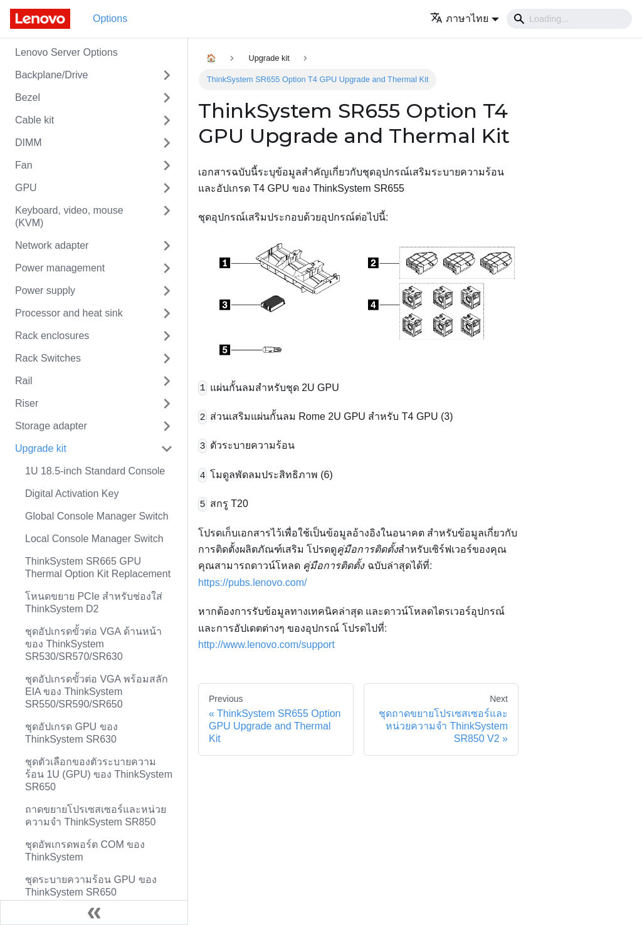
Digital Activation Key (71, 493)
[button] (464, 18)
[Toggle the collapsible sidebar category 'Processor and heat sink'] (166, 313)
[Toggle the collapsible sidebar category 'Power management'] (166, 268)
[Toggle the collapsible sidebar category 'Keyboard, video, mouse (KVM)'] (166, 217)
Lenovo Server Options (66, 52)
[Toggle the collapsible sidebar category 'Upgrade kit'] (166, 449)
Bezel (27, 97)
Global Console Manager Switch (97, 516)
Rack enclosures (52, 335)
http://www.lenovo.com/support (266, 644)
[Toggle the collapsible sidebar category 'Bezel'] (166, 98)
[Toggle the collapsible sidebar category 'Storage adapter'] (166, 426)
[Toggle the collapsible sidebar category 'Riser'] (166, 404)
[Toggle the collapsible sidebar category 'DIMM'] (166, 143)
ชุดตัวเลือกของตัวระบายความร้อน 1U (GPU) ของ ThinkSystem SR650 (98, 774)
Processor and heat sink (69, 313)
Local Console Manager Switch (94, 538)
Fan (24, 165)
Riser (26, 403)
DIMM (28, 142)
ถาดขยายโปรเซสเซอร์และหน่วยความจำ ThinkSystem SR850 (95, 815)
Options (110, 18)
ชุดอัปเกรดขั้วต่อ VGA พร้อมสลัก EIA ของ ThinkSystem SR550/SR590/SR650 (96, 691)
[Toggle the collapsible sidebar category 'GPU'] (166, 188)
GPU (26, 187)
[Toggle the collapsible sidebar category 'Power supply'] (166, 291)
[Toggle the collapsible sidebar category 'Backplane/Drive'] (166, 75)
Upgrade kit (40, 448)
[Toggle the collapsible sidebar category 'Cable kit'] (166, 120)
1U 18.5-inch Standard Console (95, 471)
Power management (60, 268)
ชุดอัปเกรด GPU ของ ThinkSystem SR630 (71, 733)
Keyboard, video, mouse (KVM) (69, 216)
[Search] (569, 19)
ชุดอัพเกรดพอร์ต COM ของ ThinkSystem (85, 850)
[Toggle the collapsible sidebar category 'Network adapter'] (166, 246)
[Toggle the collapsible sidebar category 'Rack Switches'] (166, 358)
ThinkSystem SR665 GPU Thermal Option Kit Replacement (98, 567)
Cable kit (34, 120)
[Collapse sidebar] (94, 912)
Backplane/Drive (51, 75)
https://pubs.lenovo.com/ (252, 582)
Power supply (45, 290)
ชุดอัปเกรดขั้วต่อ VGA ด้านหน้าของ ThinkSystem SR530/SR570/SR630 (93, 644)
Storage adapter (51, 426)
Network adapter (51, 245)
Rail (24, 380)
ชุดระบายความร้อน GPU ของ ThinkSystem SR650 (91, 885)
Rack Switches (48, 358)
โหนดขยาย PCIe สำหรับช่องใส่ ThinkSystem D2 (93, 602)
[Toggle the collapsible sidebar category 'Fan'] (166, 165)
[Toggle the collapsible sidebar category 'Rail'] (166, 381)
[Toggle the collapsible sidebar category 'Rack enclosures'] (166, 336)
